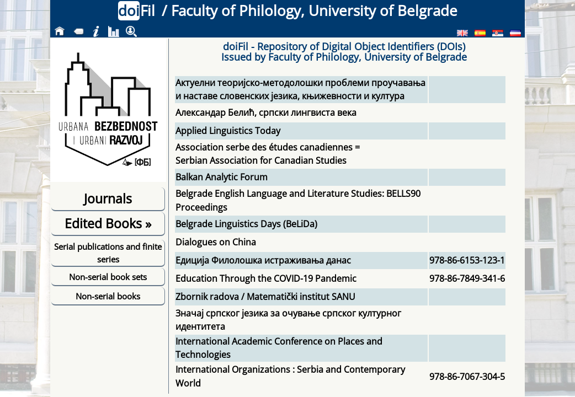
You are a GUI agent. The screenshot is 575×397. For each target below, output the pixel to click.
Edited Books (108, 223)
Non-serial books (108, 296)
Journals (108, 198)
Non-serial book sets (108, 276)
